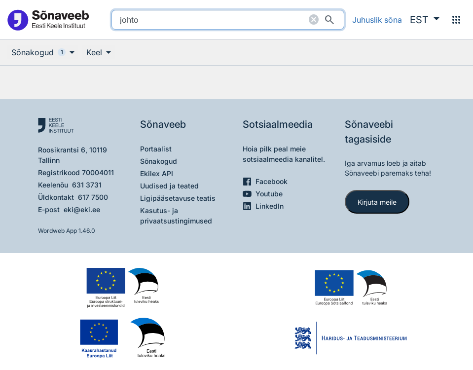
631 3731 (87, 185)
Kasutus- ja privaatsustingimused (176, 215)
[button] (424, 20)
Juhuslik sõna (377, 20)
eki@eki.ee (82, 209)
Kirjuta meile (377, 202)
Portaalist (156, 149)
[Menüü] (456, 20)
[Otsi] (329, 20)
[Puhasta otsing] (314, 20)
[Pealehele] (48, 19)
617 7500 (93, 197)
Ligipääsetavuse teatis (178, 198)
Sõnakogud (158, 161)
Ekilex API (156, 173)
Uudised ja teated (169, 186)
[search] (227, 20)
